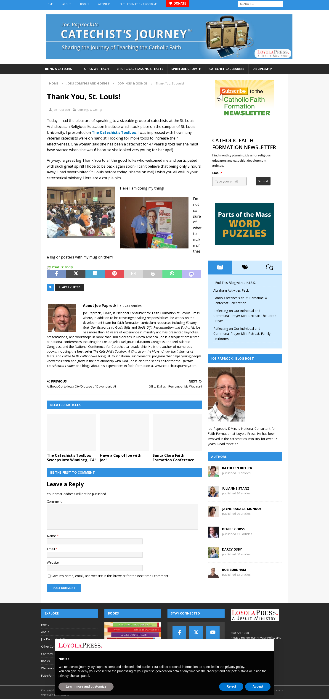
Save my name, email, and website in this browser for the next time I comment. (110, 576)
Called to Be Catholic (77, 356)
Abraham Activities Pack (231, 290)
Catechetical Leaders (226, 69)
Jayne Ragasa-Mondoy (242, 508)
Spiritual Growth (186, 69)
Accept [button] (257, 686)
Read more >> (227, 444)
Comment (54, 501)
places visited (69, 287)
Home (49, 4)
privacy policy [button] (234, 667)
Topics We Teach (95, 69)
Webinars (104, 4)
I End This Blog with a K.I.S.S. (234, 282)
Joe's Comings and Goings (87, 83)
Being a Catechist (59, 69)
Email (51, 549)
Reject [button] (231, 686)
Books (84, 4)
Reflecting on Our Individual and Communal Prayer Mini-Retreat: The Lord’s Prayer (244, 316)
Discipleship (262, 69)
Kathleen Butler (237, 468)
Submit (263, 181)
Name (52, 536)
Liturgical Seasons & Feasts (140, 69)
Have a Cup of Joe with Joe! (120, 458)
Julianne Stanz (235, 488)
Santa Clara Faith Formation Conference (173, 458)
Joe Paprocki (61, 110)
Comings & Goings (90, 110)
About (66, 4)
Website (53, 562)
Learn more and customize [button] (86, 686)
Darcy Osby (232, 549)
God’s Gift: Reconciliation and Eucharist (166, 327)
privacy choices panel (73, 676)
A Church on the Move (143, 351)
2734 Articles (132, 305)
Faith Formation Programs (138, 4)
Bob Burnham (234, 569)
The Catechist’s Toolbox (109, 351)
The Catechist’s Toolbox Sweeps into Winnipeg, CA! (71, 458)
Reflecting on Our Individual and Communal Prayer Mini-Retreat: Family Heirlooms (242, 333)
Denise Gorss (233, 529)
